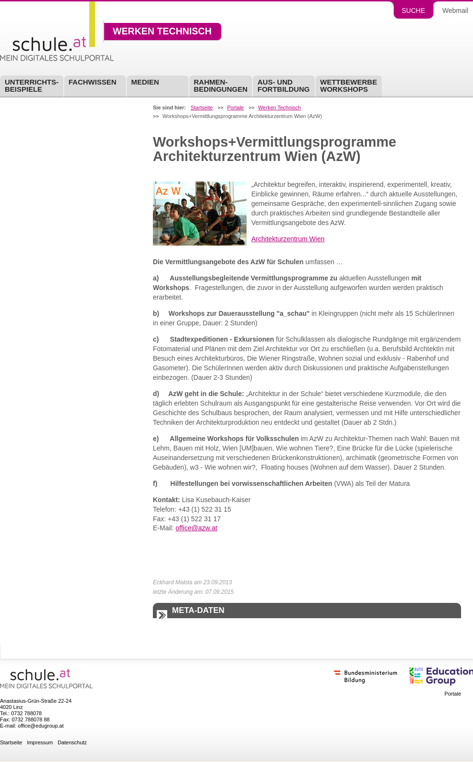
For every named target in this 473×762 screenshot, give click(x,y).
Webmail (455, 10)
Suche (413, 10)
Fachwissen (93, 82)
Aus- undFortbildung (284, 85)
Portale (235, 107)
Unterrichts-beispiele (32, 85)
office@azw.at (196, 528)
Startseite (202, 107)
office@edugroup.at (41, 726)
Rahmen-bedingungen (221, 85)
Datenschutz (72, 742)
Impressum (40, 742)
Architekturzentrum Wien (287, 239)
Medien (145, 82)
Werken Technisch (162, 31)
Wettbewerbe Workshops (348, 85)
